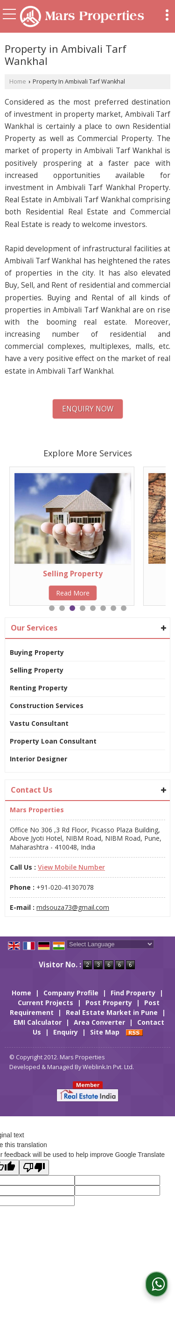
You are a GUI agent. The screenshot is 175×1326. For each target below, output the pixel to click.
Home (17, 81)
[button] (71, 867)
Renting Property (39, 687)
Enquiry (65, 1032)
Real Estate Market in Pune (112, 1012)
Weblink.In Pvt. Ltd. (108, 1067)
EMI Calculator (38, 1022)
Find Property (133, 992)
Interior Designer (38, 758)
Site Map (104, 1032)
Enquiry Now (87, 409)
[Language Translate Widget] (110, 944)
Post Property (108, 1002)
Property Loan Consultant (53, 741)
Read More (73, 593)
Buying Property (37, 652)
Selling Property (73, 574)
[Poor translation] (34, 1167)
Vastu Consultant (39, 723)
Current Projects (45, 1002)
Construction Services (47, 705)
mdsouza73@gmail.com (72, 907)
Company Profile (70, 992)
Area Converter (99, 1022)
